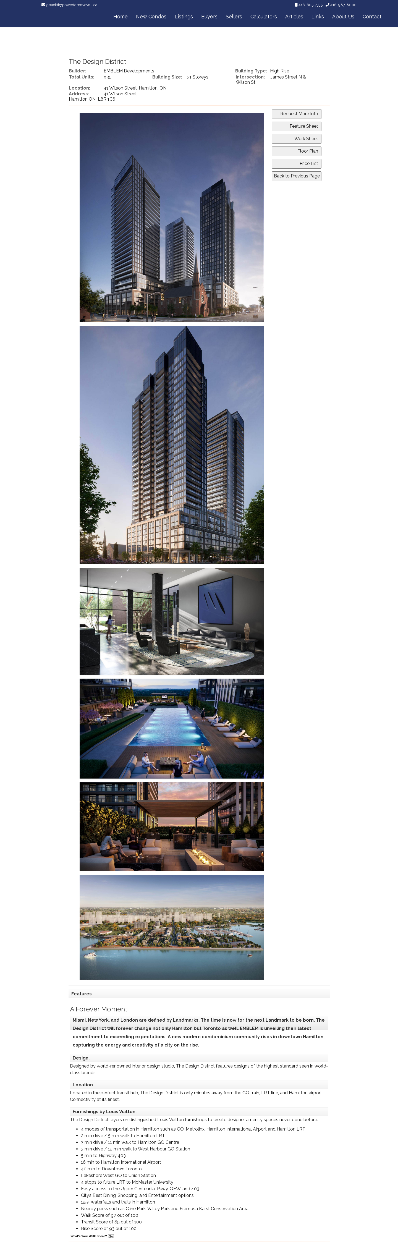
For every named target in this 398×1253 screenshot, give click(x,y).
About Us (343, 16)
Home (120, 16)
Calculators (263, 16)
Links (317, 16)
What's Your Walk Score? (92, 1236)
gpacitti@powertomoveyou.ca (71, 4)
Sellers (234, 16)
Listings (184, 16)
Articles (294, 16)
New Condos (151, 16)
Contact (372, 16)
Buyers (209, 16)
